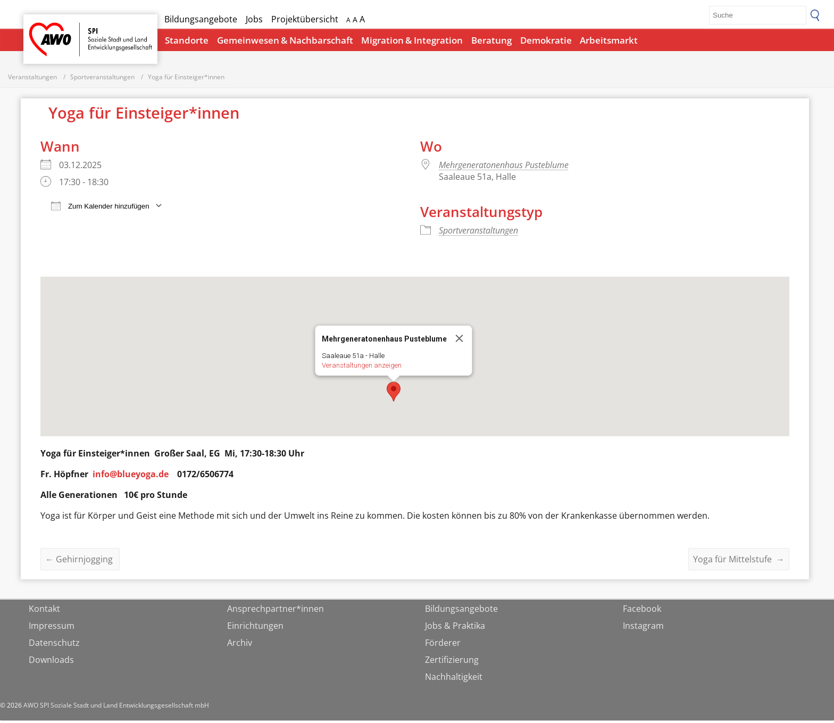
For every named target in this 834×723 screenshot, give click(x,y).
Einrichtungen (255, 628)
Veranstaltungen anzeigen (362, 368)
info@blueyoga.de (131, 477)
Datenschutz (54, 645)
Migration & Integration (412, 40)
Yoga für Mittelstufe (739, 562)
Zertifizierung (452, 662)
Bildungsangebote (200, 19)
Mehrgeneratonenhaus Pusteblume (504, 167)
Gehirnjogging (80, 562)
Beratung (491, 40)
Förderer (443, 645)
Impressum (51, 628)
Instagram (643, 628)
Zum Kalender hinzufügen (100, 208)
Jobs (254, 19)
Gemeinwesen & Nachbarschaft (285, 40)
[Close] (459, 341)
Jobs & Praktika (455, 628)
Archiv (239, 645)
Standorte (186, 40)
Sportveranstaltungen (478, 233)
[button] (394, 394)
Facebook (642, 611)
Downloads (51, 662)
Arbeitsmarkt (609, 40)
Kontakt (44, 611)
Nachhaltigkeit (453, 679)
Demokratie (546, 40)
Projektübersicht (304, 19)
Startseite (51, 29)
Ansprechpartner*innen (275, 611)
